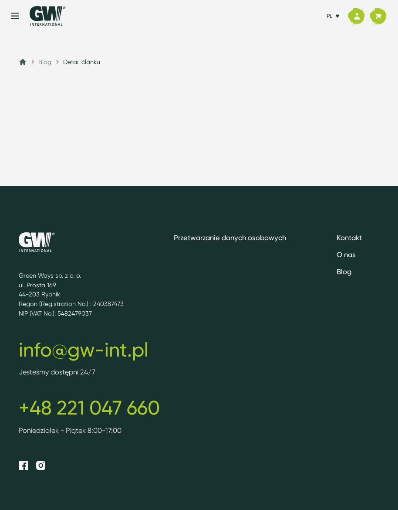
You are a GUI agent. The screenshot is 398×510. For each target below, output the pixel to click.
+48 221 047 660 (89, 407)
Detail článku (81, 61)
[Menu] (15, 15)
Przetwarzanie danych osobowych (230, 237)
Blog (44, 61)
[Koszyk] (378, 16)
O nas (346, 254)
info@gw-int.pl (83, 349)
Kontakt (349, 237)
